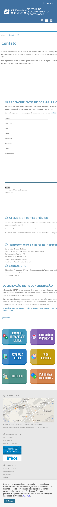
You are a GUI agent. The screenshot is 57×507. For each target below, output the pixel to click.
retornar (7, 318)
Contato (11, 35)
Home (3, 35)
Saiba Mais (26, 496)
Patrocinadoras (8, 472)
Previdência (7, 474)
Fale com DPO (8, 440)
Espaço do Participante (11, 443)
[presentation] (25, 199)
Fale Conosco (7, 438)
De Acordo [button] (9, 501)
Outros (5, 477)
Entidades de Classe (10, 469)
